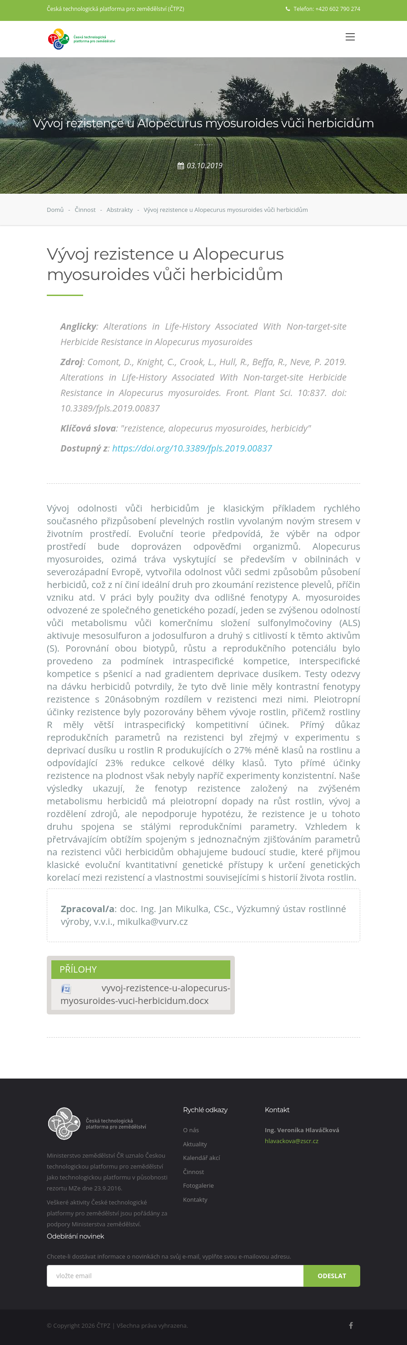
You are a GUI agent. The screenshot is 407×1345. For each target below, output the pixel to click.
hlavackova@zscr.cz (291, 1141)
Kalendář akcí (201, 1158)
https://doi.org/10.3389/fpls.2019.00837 (192, 448)
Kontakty (195, 1199)
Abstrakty (120, 210)
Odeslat (332, 1275)
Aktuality (195, 1144)
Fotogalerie (198, 1185)
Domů (55, 210)
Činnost (84, 210)
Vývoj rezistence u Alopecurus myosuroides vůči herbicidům (226, 210)
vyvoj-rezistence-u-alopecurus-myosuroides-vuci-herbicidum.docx (145, 994)
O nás (191, 1130)
